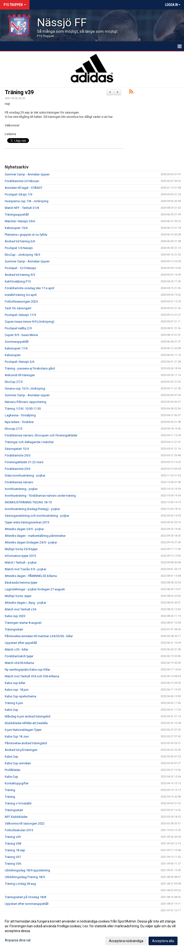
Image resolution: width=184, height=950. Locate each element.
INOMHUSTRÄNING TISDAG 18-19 (28, 502)
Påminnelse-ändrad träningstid (26, 743)
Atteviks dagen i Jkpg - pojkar (25, 602)
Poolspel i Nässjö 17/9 (20, 315)
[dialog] (92, 931)
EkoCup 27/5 (14, 382)
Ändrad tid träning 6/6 (20, 241)
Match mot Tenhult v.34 (20, 609)
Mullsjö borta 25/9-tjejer (21, 549)
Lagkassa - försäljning (20, 415)
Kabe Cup (11, 709)
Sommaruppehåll (17, 341)
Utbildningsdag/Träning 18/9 (25, 877)
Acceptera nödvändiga (126, 941)
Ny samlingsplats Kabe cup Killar (27, 669)
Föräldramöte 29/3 (17, 455)
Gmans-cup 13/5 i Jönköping (25, 388)
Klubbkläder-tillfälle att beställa (26, 723)
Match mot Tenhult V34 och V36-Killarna (32, 676)
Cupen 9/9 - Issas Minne (21, 335)
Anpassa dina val (17, 940)
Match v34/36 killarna (19, 663)
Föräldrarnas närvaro (19, 482)
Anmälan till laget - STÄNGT (23, 188)
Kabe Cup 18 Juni (17, 736)
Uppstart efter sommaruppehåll (26, 904)
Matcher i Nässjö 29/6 (20, 221)
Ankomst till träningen (20, 375)
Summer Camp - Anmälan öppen (27, 174)
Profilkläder (12, 770)
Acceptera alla (163, 941)
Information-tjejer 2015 (20, 556)
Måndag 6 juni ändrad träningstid (27, 716)
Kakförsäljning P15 (18, 281)
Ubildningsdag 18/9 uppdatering (27, 870)
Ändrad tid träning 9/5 (20, 275)
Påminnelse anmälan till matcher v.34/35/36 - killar (39, 636)
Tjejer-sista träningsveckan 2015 (27, 522)
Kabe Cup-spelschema (20, 696)
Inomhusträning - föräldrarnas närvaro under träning (40, 495)
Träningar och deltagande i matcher (29, 442)
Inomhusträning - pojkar (21, 489)
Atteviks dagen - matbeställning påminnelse (35, 535)
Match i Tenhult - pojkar (21, 562)
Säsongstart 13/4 (17, 449)
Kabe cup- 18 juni (17, 689)
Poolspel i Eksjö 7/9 (18, 194)
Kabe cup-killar (15, 683)
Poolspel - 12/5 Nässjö (20, 268)
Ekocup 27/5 (13, 428)
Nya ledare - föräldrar (19, 422)
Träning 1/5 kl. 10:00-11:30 (23, 408)
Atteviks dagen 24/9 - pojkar (24, 529)
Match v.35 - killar (16, 649)
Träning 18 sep (15, 850)
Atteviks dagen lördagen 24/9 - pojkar (31, 542)
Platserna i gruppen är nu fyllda (26, 234)
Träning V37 (13, 857)
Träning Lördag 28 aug (20, 883)
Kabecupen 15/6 (16, 228)
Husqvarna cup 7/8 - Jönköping (26, 201)
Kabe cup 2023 (15, 616)
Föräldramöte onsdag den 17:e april (29, 288)
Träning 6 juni (14, 703)
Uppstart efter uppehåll (21, 643)
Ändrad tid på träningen (21, 750)
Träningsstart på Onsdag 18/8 (25, 897)
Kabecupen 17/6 (16, 348)
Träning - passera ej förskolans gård (30, 368)
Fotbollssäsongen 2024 (21, 301)
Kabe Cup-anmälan (18, 763)
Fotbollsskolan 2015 (19, 830)
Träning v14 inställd (18, 803)
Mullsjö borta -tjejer (18, 596)
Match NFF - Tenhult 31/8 (22, 208)
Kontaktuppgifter (17, 783)
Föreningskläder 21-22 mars (24, 462)
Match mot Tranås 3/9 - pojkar (25, 569)
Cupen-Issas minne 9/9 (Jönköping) (29, 321)
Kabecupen (13, 355)
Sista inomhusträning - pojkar (25, 475)
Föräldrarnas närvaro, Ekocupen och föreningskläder (41, 435)
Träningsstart (14, 629)
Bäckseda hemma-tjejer (21, 582)
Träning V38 (13, 843)
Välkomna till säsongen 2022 (25, 823)
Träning (10, 790)
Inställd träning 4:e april (21, 295)
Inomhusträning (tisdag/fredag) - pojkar (32, 509)
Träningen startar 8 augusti (23, 622)
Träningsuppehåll (17, 214)
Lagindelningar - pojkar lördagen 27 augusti (35, 589)
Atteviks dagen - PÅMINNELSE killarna (31, 576)
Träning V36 (13, 863)
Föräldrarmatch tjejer (19, 656)
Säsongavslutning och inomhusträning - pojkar (37, 515)
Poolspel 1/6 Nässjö (19, 248)
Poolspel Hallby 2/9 (18, 328)
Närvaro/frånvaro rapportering (25, 402)
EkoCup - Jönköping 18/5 (22, 254)
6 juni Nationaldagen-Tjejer (23, 730)
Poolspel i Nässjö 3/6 (19, 362)
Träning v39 (19, 92)
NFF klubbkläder (16, 817)
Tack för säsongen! (18, 308)
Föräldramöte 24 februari (22, 181)
